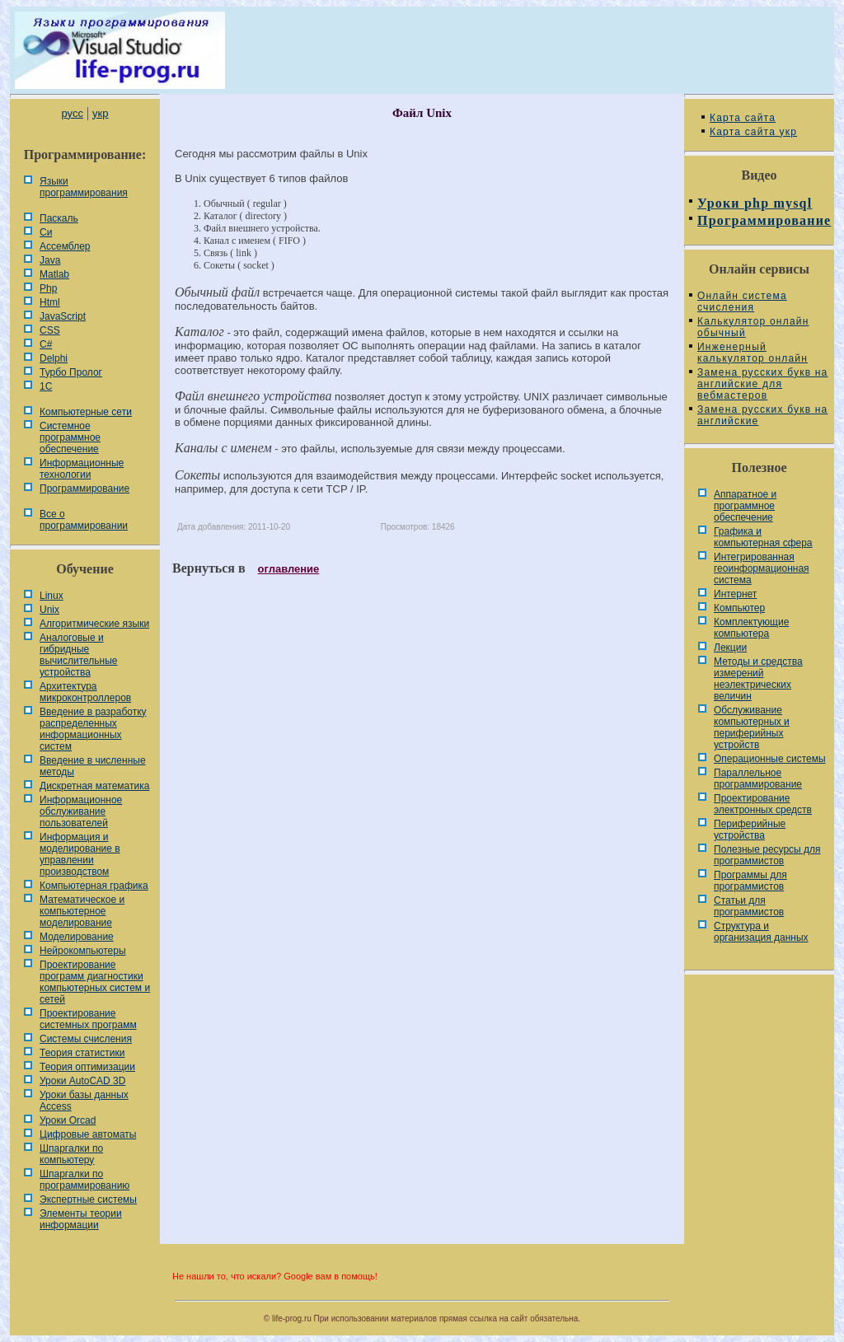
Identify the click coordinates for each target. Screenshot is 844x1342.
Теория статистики (82, 1053)
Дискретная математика (94, 786)
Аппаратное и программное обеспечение (745, 506)
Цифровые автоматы (88, 1134)
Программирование (84, 488)
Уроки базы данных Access (84, 1100)
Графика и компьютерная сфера (763, 537)
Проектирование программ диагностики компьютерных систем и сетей (95, 982)
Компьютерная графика (94, 885)
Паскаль (59, 218)
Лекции (730, 647)
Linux (51, 595)
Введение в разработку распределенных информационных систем (93, 729)
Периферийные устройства (749, 829)
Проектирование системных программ (88, 1019)
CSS (50, 330)
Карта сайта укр (753, 132)
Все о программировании (84, 519)
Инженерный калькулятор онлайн (752, 352)
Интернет (735, 594)
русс (71, 113)
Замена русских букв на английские (762, 415)
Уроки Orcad (68, 1120)
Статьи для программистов (749, 906)
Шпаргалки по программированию (84, 1179)
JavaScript (63, 316)
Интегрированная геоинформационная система (761, 568)
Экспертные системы (88, 1199)
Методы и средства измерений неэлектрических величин (758, 679)
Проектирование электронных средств (763, 804)
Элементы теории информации (81, 1219)
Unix (49, 609)
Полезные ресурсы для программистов (767, 855)
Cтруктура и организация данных (761, 931)
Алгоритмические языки (94, 623)
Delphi (54, 358)
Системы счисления (86, 1039)
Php (48, 288)
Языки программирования (84, 187)
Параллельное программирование (758, 778)
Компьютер (739, 608)
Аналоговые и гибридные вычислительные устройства (78, 655)
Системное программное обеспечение (70, 437)
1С (46, 386)
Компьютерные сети (86, 412)
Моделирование (77, 936)
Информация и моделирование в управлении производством (80, 854)
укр (100, 113)
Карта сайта (743, 118)
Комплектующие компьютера (751, 627)
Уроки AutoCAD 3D (82, 1081)
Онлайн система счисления (742, 301)
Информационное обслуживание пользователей (81, 811)
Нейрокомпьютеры (83, 950)
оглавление (289, 569)
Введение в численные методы (93, 766)
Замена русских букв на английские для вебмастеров (762, 384)
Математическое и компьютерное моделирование (82, 911)
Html (50, 302)
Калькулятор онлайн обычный (753, 327)
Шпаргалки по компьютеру (71, 1154)
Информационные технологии (82, 468)
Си (46, 232)
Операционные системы (770, 759)
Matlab (54, 274)
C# (46, 344)
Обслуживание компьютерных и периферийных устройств (752, 727)
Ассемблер (65, 246)
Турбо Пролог (71, 372)
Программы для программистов (750, 880)
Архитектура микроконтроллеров (85, 692)
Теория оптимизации (87, 1067)
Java (50, 260)
